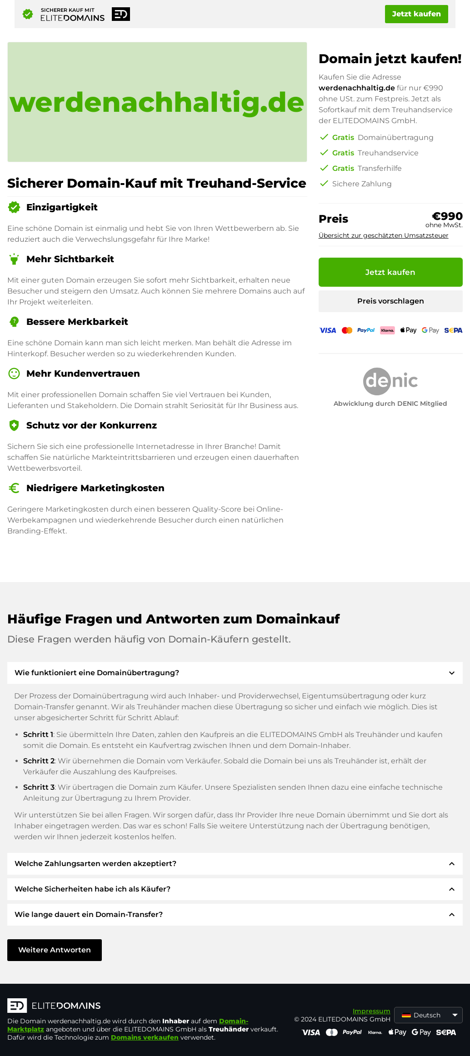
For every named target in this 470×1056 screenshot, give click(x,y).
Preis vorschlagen (390, 301)
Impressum (371, 1011)
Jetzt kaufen (416, 14)
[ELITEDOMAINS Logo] (143, 1006)
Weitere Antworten (54, 950)
